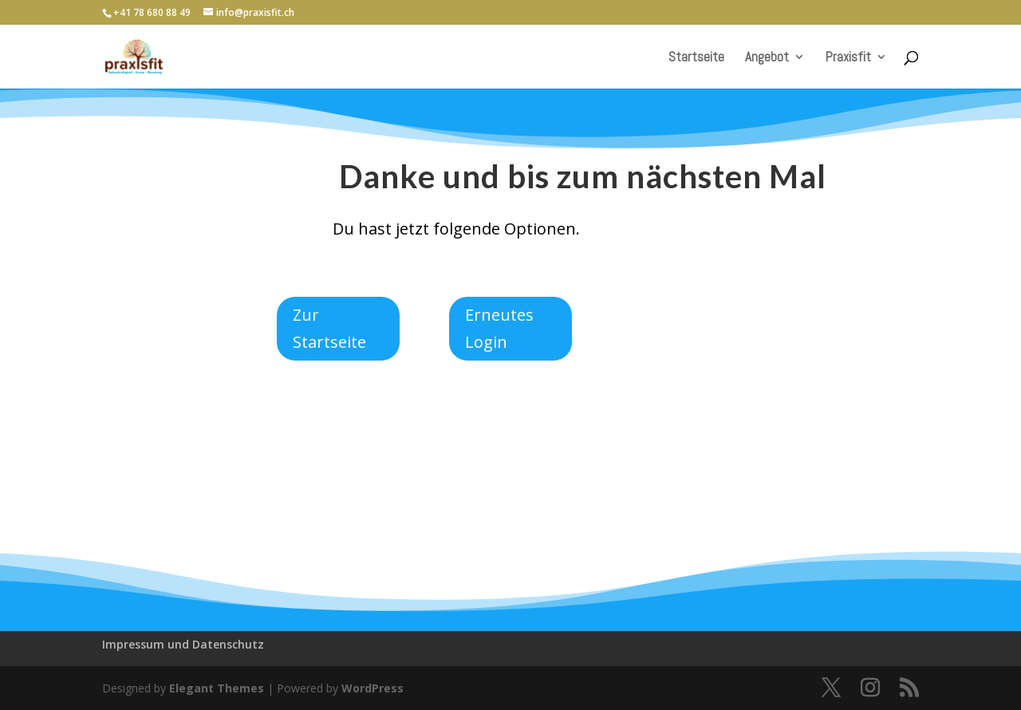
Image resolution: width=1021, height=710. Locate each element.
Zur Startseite (329, 328)
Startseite (696, 58)
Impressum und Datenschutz (183, 644)
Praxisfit (848, 58)
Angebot (767, 58)
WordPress (372, 688)
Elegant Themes (216, 688)
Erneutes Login (499, 328)
